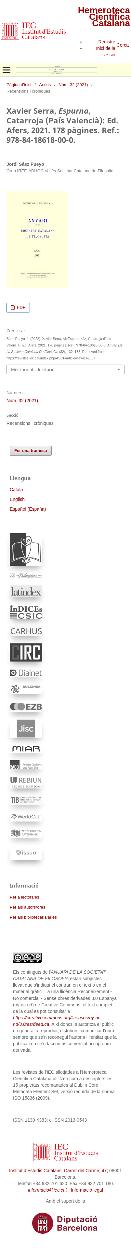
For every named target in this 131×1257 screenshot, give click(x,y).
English (17, 499)
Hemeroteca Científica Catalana (104, 16)
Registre (106, 41)
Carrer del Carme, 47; (86, 1170)
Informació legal (87, 1190)
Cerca (123, 45)
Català (16, 489)
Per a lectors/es (24, 897)
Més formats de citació (33, 369)
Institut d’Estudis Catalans (35, 1170)
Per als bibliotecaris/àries (33, 917)
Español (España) (28, 509)
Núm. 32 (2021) (73, 84)
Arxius (45, 84)
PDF (20, 307)
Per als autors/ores (27, 907)
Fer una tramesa (30, 450)
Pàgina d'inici (19, 84)
